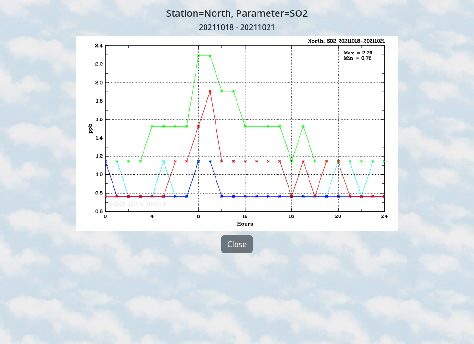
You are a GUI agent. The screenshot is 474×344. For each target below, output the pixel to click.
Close (237, 244)
